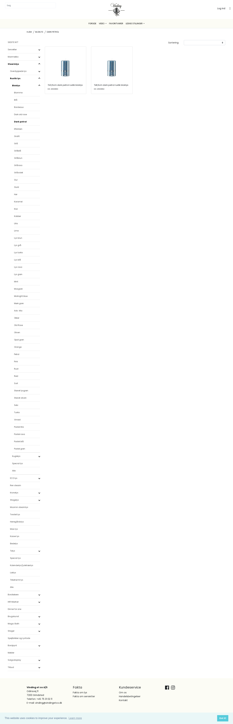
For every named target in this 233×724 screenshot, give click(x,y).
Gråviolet (18, 172)
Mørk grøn (19, 303)
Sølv (16, 405)
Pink (16, 361)
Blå (15, 100)
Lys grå (17, 245)
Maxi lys (14, 529)
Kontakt (123, 700)
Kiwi (16, 209)
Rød (16, 376)
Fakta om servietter (84, 696)
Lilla (16, 223)
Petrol (16, 354)
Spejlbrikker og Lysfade (19, 638)
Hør (15, 194)
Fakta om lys (80, 692)
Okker (16, 318)
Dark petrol (20, 121)
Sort (16, 383)
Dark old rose (20, 114)
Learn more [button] (75, 718)
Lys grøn (18, 274)
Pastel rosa (19, 434)
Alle (14, 470)
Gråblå (17, 150)
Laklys (13, 572)
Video (102, 23)
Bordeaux (19, 107)
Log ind (221, 8)
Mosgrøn (18, 288)
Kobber (17, 216)
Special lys (17, 463)
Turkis (17, 412)
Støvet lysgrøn (21, 390)
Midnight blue (21, 296)
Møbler (11, 652)
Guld (16, 187)
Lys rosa (18, 267)
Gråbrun (18, 158)
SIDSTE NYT (13, 42)
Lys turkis (18, 252)
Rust (16, 368)
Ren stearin (15, 485)
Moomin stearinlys (19, 507)
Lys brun (18, 238)
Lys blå (17, 259)
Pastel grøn (19, 448)
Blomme (18, 92)
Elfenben (18, 129)
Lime (16, 230)
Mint (16, 281)
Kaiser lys (14, 536)
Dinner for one (14, 609)
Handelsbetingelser (129, 696)
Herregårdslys (17, 521)
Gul (15, 179)
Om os (123, 692)
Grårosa (18, 165)
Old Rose (18, 325)
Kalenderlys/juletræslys (21, 565)
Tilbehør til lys (16, 579)
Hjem (29, 32)
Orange (18, 347)
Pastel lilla (19, 427)
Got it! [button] (222, 718)
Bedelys (14, 543)
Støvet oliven (20, 397)
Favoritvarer (116, 23)
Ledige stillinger (134, 23)
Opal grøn (19, 339)
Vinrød (17, 419)
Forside (92, 23)
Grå (16, 143)
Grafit (17, 136)
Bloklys (39, 32)
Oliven (17, 332)
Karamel (18, 201)
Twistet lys (15, 514)
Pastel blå (19, 441)
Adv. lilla (18, 310)
